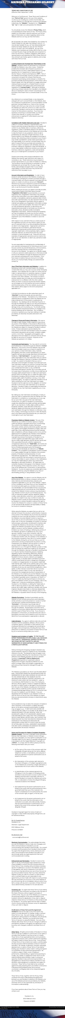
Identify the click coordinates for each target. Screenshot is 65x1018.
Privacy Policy (4, 1008)
